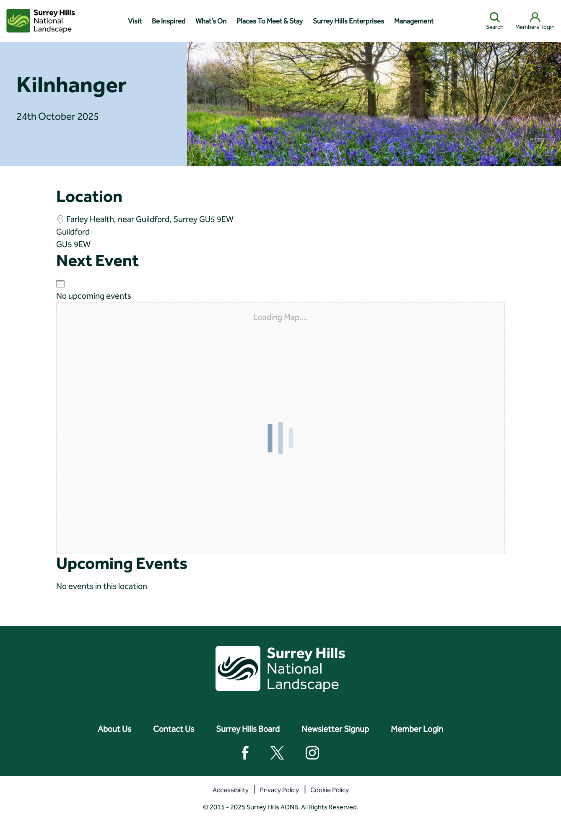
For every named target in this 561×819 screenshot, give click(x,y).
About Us (114, 729)
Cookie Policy (329, 790)
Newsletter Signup (335, 729)
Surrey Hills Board (248, 729)
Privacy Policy (279, 790)
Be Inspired (168, 21)
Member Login (417, 729)
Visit (135, 21)
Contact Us (173, 729)
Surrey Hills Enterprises (348, 21)
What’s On (210, 21)
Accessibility (231, 790)
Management (414, 21)
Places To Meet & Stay (269, 21)
